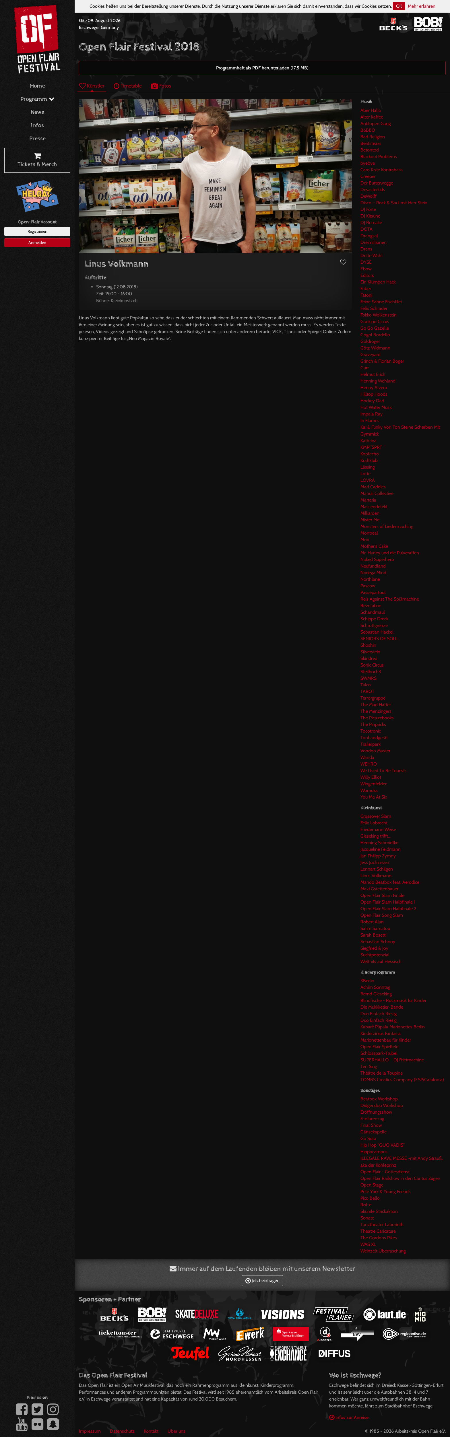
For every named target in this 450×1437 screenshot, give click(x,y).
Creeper (368, 176)
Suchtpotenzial (374, 955)
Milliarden (369, 513)
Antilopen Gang (375, 123)
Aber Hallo (370, 110)
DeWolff (368, 196)
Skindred (368, 658)
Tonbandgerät (374, 737)
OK (399, 6)
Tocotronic (370, 731)
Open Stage (371, 1185)
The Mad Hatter (375, 704)
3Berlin (367, 980)
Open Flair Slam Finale (382, 895)
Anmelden (37, 242)
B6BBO (367, 130)
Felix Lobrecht (373, 823)
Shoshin (368, 645)
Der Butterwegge (376, 183)
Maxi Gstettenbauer (379, 889)
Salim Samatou (375, 928)
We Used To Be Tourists (383, 770)
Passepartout (373, 592)
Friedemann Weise (378, 829)
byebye (367, 163)
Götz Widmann (375, 348)
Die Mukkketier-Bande (381, 1007)
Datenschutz (122, 1431)
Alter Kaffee (371, 117)
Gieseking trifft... (375, 836)
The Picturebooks (377, 718)
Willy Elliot (370, 777)
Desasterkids (372, 189)
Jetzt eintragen (262, 1280)
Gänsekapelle (373, 1132)
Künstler (91, 86)
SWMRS (368, 678)
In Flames (369, 420)
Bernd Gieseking (376, 994)
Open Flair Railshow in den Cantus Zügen (400, 1178)
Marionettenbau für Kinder (385, 1040)
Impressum (90, 1431)
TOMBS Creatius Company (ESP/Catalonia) (402, 1079)
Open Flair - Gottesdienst (385, 1171)
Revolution (370, 605)
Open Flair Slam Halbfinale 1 (387, 902)
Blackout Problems (378, 156)
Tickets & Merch (37, 160)
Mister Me (369, 520)
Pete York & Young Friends (385, 1191)
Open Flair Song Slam (381, 915)
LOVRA (367, 480)
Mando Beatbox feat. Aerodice (389, 882)
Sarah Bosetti (373, 935)
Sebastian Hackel (376, 632)
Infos (37, 125)
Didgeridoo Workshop (381, 1105)
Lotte (365, 473)
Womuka (369, 790)
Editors (367, 275)
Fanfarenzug (372, 1118)
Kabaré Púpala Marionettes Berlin (392, 1027)
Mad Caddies (373, 487)
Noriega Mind (373, 572)
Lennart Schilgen (376, 869)
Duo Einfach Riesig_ (379, 1020)
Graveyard (370, 354)
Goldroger (370, 341)
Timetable (128, 86)
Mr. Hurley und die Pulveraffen (389, 553)
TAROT (367, 691)
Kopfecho (369, 454)
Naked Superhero (377, 559)
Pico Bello (370, 1198)
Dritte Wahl (371, 255)
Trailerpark (370, 744)
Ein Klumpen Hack (378, 282)
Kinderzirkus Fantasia (380, 1033)
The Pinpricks (373, 724)
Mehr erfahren (421, 6)
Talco (365, 685)
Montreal (369, 533)
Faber (365, 288)
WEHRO (368, 764)
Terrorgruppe (372, 698)
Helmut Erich (372, 374)
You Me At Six (373, 797)
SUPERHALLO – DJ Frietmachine (392, 1060)
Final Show (371, 1125)
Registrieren (37, 231)
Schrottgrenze (374, 625)
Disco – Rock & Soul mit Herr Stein (393, 202)
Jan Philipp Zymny (378, 856)
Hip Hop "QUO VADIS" (382, 1145)
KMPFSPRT (371, 447)
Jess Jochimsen (374, 862)
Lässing (367, 467)
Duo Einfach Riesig (378, 1013)
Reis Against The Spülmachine (389, 599)
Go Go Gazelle (374, 328)
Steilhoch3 (370, 671)
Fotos (161, 86)
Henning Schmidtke (379, 842)
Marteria (368, 500)
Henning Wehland (377, 381)
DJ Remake (371, 222)
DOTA (366, 229)
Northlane (370, 579)
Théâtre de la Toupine (381, 1073)
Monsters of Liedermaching (386, 526)
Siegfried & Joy (374, 948)
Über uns (176, 1431)
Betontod (369, 150)
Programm (37, 99)
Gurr (364, 367)
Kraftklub (369, 460)
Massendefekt (373, 506)
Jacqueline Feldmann (380, 849)
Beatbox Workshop (379, 1099)
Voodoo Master (375, 751)
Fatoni (366, 295)
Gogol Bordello (375, 334)
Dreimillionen (373, 242)
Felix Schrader (373, 308)
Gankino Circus (374, 321)
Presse (37, 138)
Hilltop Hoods (373, 394)
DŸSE (366, 262)
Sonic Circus (372, 665)
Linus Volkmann (375, 875)
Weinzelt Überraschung (383, 1251)
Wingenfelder (373, 784)
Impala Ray (371, 414)
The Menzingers (375, 711)
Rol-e (365, 1204)
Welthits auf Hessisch (380, 961)
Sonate (367, 1218)
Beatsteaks (370, 143)
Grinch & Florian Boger (382, 361)
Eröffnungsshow (376, 1112)
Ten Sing (368, 1066)
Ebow (366, 268)
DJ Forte (368, 209)
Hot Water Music (376, 407)
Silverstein (370, 652)
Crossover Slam (375, 816)
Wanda (367, 757)
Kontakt (151, 1431)
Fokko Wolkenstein (378, 315)
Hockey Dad (372, 400)
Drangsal (369, 235)
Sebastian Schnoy (377, 941)
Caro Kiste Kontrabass (381, 169)
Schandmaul (372, 612)
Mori (364, 539)
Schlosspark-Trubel (378, 1053)
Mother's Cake (374, 546)
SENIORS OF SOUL (379, 638)
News (37, 112)
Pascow (367, 586)
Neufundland (373, 566)
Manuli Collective (376, 493)
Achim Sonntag (375, 987)
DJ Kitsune (370, 216)
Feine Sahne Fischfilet (381, 301)
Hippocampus (373, 1151)
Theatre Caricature (378, 1231)
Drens (366, 249)
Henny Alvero (373, 387)
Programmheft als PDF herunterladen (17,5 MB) (262, 68)
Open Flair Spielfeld (379, 1046)
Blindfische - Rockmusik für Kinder (393, 1000)
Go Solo (368, 1138)
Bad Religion (372, 136)
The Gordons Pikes (378, 1237)
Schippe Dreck (374, 619)
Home (37, 86)
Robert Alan (372, 922)
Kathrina (368, 440)
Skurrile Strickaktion (379, 1211)
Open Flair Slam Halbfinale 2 (388, 908)
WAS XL (368, 1244)
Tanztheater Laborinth (382, 1224)
